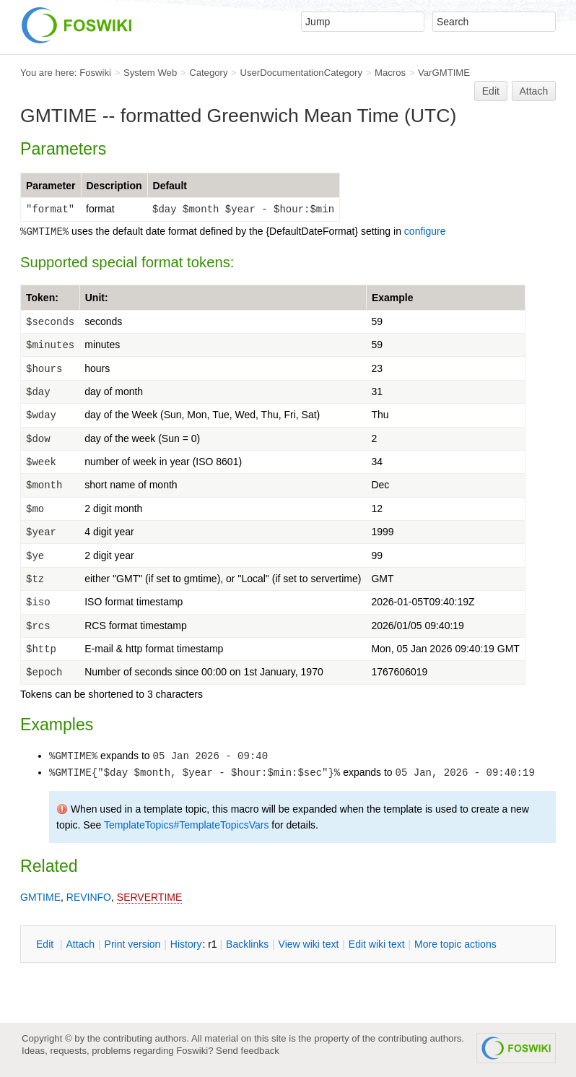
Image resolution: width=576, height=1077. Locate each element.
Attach (534, 91)
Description (114, 185)
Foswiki (95, 72)
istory (186, 944)
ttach (80, 944)
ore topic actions (455, 944)
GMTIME (40, 897)
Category (208, 72)
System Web (150, 72)
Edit (490, 91)
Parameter (51, 185)
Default (170, 185)
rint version (133, 944)
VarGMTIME (444, 72)
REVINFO (88, 897)
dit (46, 944)
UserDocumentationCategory (301, 72)
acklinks (247, 944)
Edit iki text (377, 944)
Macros (390, 72)
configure (425, 231)
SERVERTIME (150, 897)
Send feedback (247, 1050)
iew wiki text (309, 944)
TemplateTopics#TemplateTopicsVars (186, 825)
